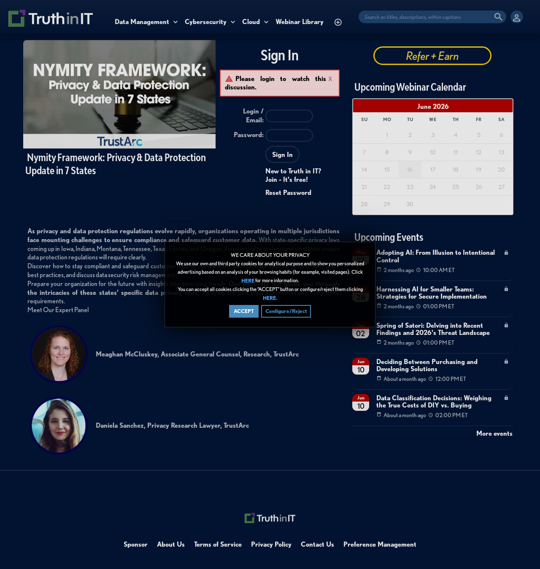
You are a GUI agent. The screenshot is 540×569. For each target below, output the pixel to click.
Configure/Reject (286, 311)
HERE (247, 281)
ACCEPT (244, 311)
